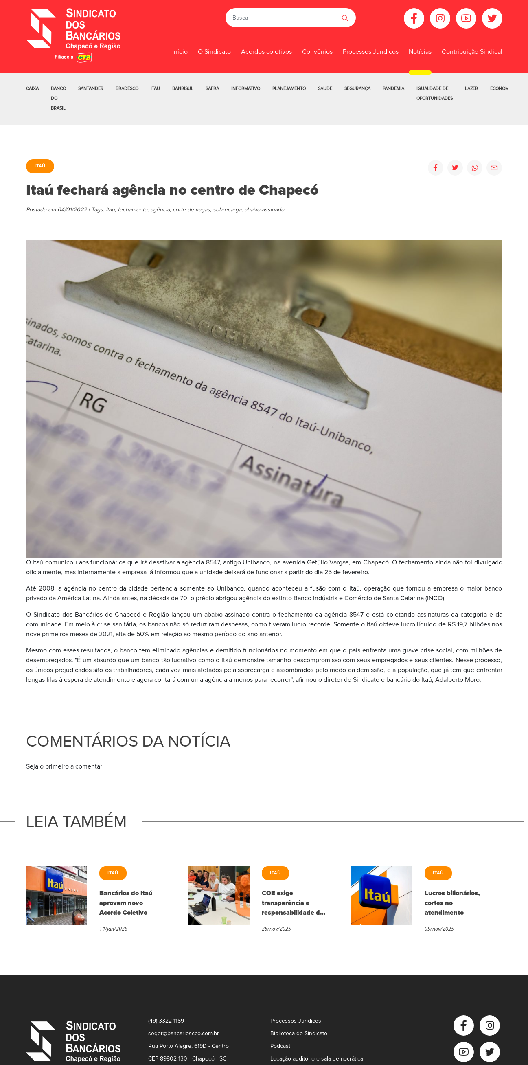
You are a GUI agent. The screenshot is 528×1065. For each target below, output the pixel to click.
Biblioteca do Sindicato (298, 1033)
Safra (212, 88)
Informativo (245, 88)
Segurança (357, 88)
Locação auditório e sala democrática (316, 1058)
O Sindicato (214, 52)
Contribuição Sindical (472, 52)
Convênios (317, 52)
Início (180, 52)
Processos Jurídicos (371, 52)
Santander (90, 88)
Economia (501, 88)
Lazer (471, 88)
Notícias (420, 52)
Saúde (325, 88)
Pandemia (393, 88)
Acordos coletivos (266, 52)
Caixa (32, 88)
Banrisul (182, 88)
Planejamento (289, 88)
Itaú (155, 88)
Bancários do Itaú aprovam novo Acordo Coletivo (126, 903)
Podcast (280, 1046)
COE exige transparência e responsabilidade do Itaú (293, 903)
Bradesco (127, 88)
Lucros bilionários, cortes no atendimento (452, 903)
